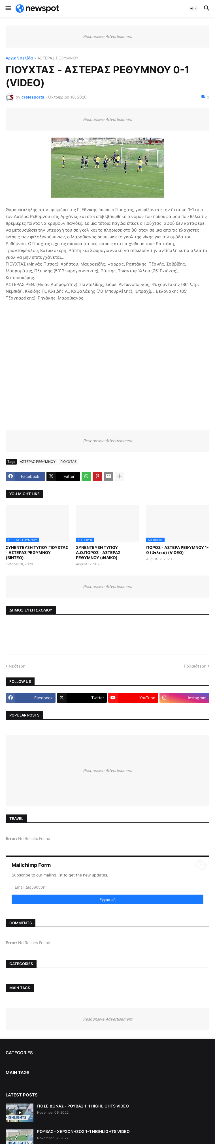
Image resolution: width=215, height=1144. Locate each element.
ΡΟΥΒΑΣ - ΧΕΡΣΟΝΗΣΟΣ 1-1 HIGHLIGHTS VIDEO (83, 1131)
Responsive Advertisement (107, 36)
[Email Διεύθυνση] (107, 887)
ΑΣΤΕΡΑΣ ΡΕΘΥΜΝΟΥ (57, 58)
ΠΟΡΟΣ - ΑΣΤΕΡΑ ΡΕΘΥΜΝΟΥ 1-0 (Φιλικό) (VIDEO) (177, 550)
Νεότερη (17, 666)
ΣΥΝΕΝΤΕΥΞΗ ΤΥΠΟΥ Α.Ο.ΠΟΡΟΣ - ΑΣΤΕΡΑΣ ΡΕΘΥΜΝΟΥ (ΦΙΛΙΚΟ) (98, 552)
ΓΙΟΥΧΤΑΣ (68, 461)
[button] (8, 8)
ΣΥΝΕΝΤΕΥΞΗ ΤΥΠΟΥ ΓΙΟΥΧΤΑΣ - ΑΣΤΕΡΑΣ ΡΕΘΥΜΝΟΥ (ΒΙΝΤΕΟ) (37, 552)
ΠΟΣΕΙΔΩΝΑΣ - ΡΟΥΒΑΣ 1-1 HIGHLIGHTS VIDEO (83, 1106)
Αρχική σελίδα (19, 58)
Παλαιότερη (195, 666)
